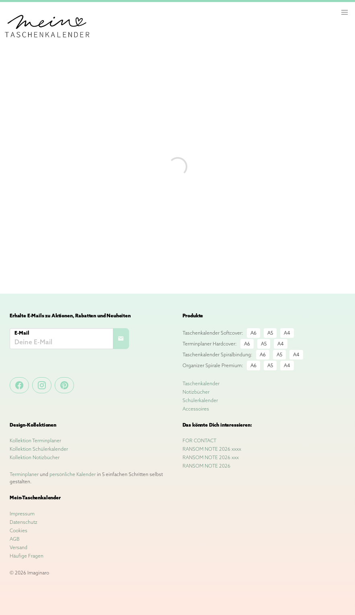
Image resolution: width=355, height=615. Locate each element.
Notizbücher (196, 392)
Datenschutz (23, 522)
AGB (15, 539)
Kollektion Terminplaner (35, 440)
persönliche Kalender (72, 474)
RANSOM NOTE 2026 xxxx (212, 449)
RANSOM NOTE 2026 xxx (211, 457)
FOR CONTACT (199, 440)
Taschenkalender (201, 383)
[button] (344, 12)
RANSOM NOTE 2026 (206, 466)
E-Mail (21, 333)
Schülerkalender (200, 400)
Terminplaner (24, 474)
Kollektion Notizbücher (35, 457)
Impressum (22, 514)
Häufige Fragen (26, 556)
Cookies (18, 530)
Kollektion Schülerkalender (39, 449)
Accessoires (196, 409)
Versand (18, 547)
